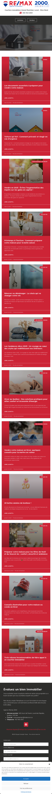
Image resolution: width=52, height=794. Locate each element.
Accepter (26, 779)
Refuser (26, 783)
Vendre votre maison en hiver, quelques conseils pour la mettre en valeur (22, 451)
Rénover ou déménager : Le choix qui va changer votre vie (22, 294)
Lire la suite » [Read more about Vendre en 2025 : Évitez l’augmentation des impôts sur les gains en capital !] (9, 202)
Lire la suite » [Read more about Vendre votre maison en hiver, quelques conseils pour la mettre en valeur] (9, 464)
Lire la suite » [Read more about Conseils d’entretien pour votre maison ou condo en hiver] (9, 619)
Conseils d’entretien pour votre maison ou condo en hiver (23, 606)
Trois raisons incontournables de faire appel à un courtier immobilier (25, 658)
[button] (49, 764)
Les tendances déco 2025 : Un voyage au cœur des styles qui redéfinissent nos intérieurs (25, 347)
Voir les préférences (26, 788)
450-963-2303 (27, 13)
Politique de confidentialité (28, 729)
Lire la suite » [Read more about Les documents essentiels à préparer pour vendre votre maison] (9, 98)
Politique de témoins (26, 792)
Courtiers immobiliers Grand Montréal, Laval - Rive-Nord (26, 10)
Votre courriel (8, 755)
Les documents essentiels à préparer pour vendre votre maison (23, 86)
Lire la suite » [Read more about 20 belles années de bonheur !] (9, 513)
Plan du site (42, 729)
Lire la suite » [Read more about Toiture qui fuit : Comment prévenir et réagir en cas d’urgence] (9, 149)
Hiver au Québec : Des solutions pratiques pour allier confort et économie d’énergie (25, 400)
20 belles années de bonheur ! (17, 503)
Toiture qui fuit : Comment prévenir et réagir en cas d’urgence (25, 137)
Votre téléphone (8, 747)
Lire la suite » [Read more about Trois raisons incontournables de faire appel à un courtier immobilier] (9, 670)
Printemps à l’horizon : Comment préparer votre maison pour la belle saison (23, 241)
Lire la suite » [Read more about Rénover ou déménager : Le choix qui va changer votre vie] (9, 307)
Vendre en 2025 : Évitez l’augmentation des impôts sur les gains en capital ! (23, 188)
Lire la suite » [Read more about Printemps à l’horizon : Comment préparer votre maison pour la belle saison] (9, 254)
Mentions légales (12, 729)
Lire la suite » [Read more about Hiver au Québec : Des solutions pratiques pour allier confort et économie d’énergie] (9, 411)
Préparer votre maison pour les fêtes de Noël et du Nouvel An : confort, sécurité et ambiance (25, 553)
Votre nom (7, 740)
